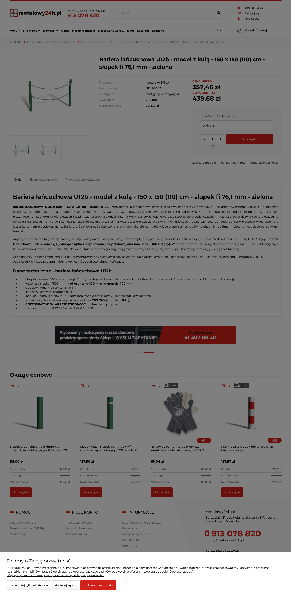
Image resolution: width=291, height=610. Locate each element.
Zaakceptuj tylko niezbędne (29, 585)
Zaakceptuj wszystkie (98, 585)
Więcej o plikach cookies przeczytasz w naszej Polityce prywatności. (55, 575)
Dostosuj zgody (65, 585)
